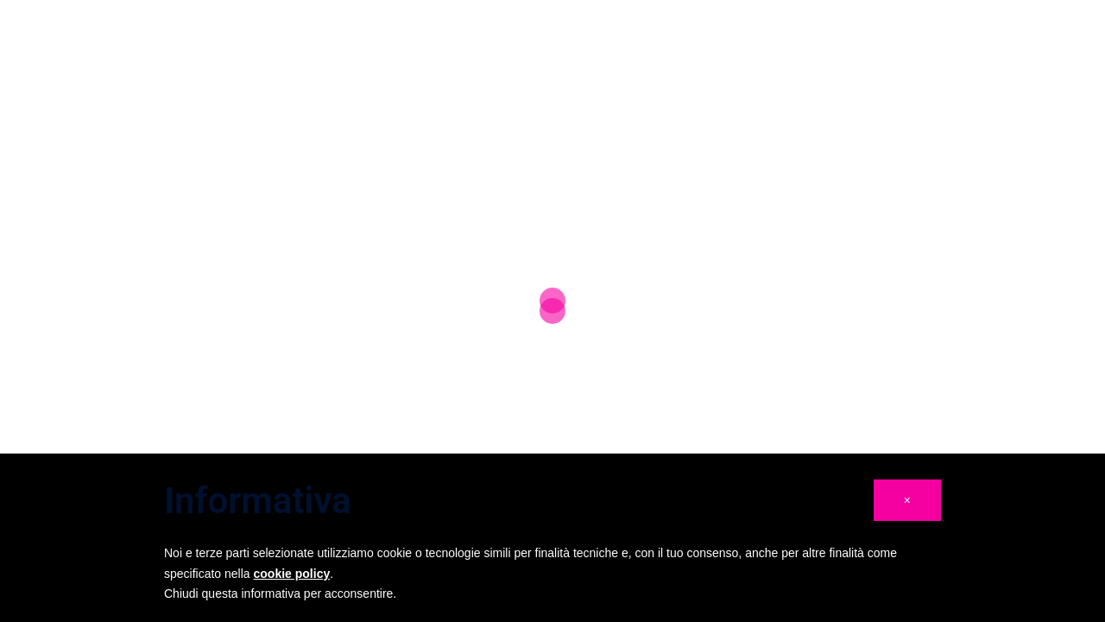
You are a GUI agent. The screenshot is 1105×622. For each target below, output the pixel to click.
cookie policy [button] (292, 574)
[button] (907, 500)
